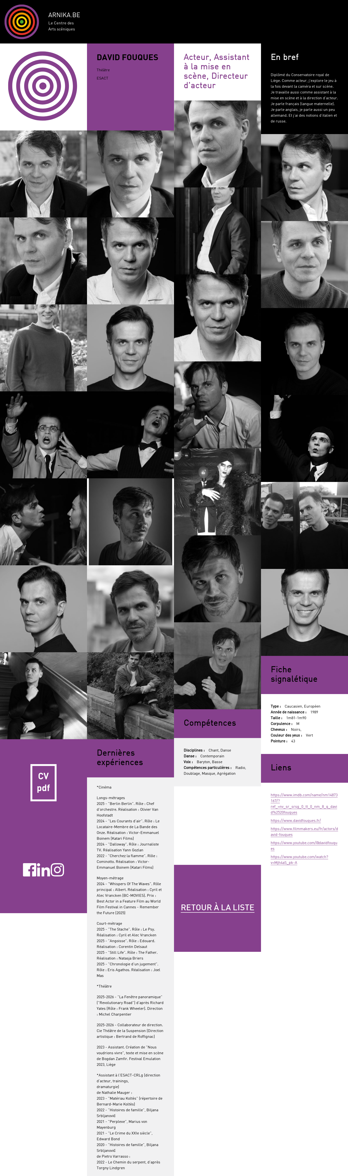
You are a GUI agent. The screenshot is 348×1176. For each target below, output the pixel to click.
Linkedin (43, 869)
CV (43, 782)
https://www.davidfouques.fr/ (296, 821)
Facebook (29, 869)
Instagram (57, 869)
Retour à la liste (217, 908)
